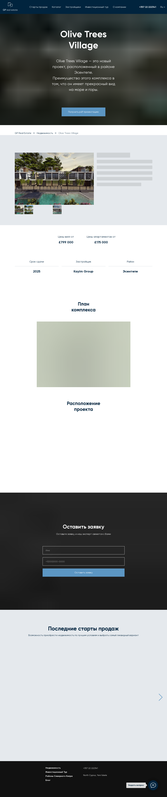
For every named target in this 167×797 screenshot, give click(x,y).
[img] (22, 772)
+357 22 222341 (147, 7)
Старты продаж (38, 7)
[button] (83, 112)
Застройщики (73, 7)
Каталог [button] (56, 7)
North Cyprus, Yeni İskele (95, 774)
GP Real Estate (23, 133)
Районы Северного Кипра (59, 775)
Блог (48, 779)
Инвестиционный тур (96, 7)
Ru (161, 7)
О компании (119, 7)
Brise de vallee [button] (77, 673)
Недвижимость (45, 133)
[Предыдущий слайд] (19, 178)
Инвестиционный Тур (56, 771)
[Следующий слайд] (89, 178)
